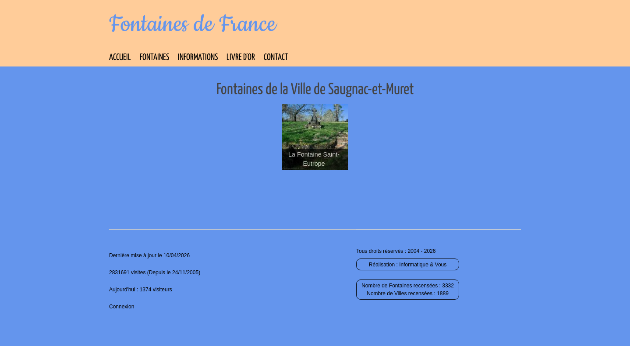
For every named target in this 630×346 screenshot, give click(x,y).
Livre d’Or (241, 57)
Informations (198, 57)
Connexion (121, 307)
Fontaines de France (192, 24)
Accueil (120, 57)
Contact (276, 57)
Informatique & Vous (422, 265)
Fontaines (154, 57)
